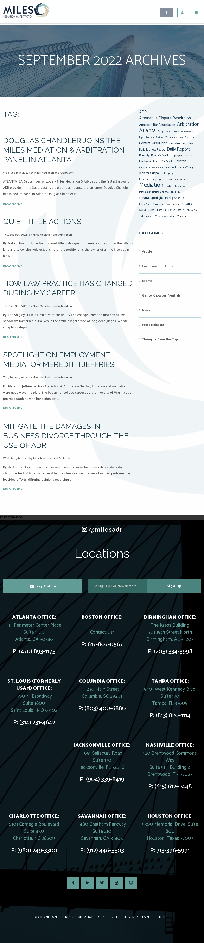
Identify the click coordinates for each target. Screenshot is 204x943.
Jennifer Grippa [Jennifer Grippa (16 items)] (149, 173)
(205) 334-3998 (173, 651)
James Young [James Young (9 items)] (186, 167)
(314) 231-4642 (37, 723)
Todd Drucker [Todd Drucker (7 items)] (146, 216)
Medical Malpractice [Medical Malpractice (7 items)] (175, 186)
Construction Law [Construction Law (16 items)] (181, 143)
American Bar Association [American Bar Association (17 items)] (157, 125)
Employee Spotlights (157, 266)
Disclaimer (144, 917)
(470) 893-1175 (37, 651)
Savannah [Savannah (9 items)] (158, 204)
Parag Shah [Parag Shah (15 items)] (173, 197)
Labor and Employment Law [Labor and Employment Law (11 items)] (155, 179)
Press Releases (153, 325)
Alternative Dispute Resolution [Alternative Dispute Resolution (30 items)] (165, 118)
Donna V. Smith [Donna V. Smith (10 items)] (160, 155)
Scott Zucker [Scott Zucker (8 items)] (172, 204)
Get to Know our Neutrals (161, 295)
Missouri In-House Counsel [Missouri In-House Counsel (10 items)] (154, 192)
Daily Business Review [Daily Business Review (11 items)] (152, 149)
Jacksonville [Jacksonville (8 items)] (171, 167)
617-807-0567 (105, 644)
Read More (11, 204)
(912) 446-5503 (105, 851)
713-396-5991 (173, 851)
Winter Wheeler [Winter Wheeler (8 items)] (178, 216)
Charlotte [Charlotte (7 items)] (189, 137)
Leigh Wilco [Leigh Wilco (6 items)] (179, 179)
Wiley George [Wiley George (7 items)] (161, 216)
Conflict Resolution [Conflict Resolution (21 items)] (153, 143)
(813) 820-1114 (173, 716)
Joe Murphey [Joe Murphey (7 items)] (167, 173)
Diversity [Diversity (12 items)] (144, 155)
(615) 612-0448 (173, 787)
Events (147, 281)
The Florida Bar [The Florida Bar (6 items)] (190, 210)
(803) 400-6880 (105, 708)
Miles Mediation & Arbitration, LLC (73, 917)
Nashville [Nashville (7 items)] (176, 192)
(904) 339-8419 (105, 780)
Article (147, 251)
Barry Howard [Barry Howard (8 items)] (165, 131)
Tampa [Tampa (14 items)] (161, 209)
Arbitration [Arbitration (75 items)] (188, 124)
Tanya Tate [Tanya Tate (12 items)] (174, 210)
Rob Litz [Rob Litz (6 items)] (186, 198)
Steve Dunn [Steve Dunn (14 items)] (147, 209)
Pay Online (46, 586)
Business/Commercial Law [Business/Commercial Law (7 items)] (169, 137)
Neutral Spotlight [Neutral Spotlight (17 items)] (151, 198)
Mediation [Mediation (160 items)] (151, 185)
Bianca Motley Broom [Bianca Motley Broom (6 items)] (183, 131)
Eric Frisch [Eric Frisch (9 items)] (167, 161)
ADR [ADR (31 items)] (143, 112)
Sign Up (174, 586)
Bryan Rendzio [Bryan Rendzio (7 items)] (146, 137)
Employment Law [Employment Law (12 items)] (149, 161)
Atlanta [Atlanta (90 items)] (147, 131)
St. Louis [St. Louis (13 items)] (186, 204)
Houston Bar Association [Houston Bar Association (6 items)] (151, 167)
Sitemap (163, 917)
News (146, 310)
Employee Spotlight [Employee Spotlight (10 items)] (182, 155)
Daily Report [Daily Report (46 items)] (178, 149)
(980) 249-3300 (37, 851)
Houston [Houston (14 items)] (180, 161)
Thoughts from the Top (160, 339)
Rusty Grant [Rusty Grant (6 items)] (145, 204)
